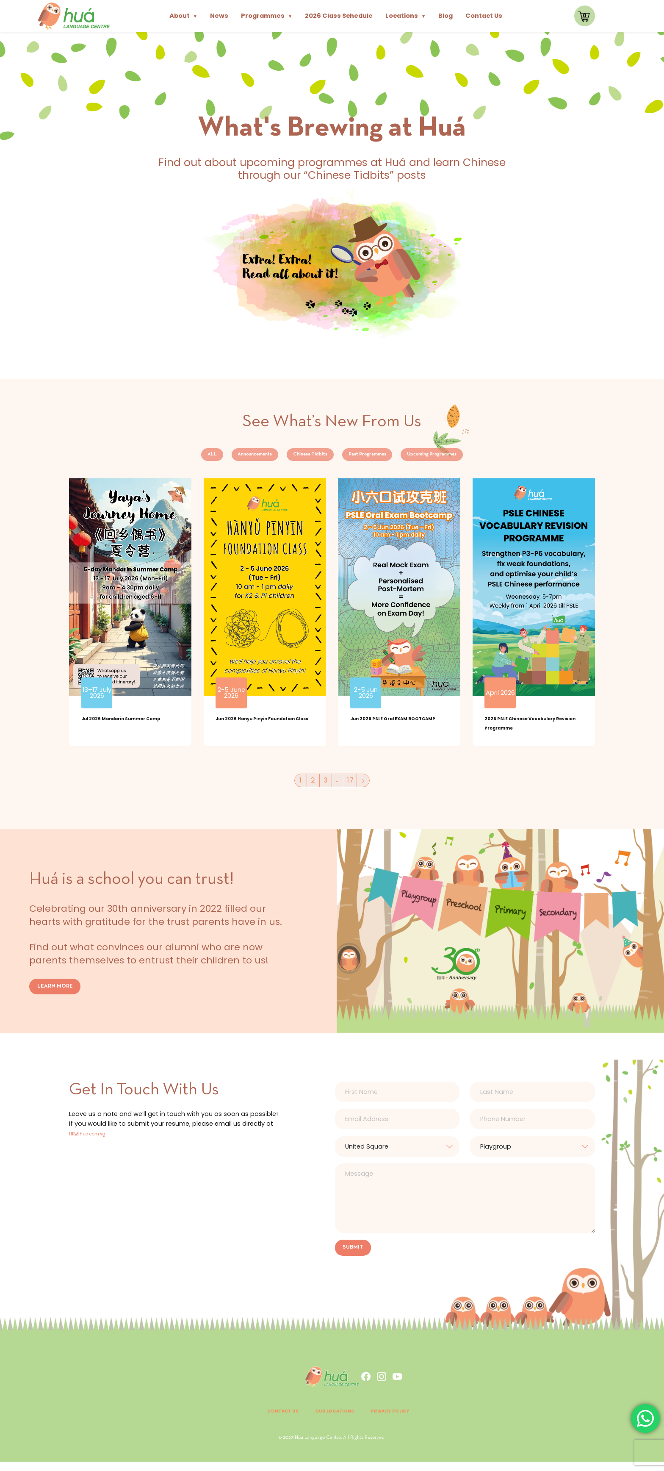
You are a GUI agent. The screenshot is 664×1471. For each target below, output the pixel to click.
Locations (405, 15)
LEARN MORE (57, 993)
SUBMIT (354, 1256)
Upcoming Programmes (471, 457)
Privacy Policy (404, 1420)
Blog (445, 15)
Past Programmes (379, 457)
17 (352, 787)
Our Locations (332, 1420)
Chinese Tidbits (299, 457)
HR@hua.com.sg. (95, 1141)
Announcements (221, 457)
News (219, 15)
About (183, 15)
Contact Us (483, 15)
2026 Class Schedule (339, 15)
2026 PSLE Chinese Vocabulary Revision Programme (518, 734)
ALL (162, 457)
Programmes (266, 15)
